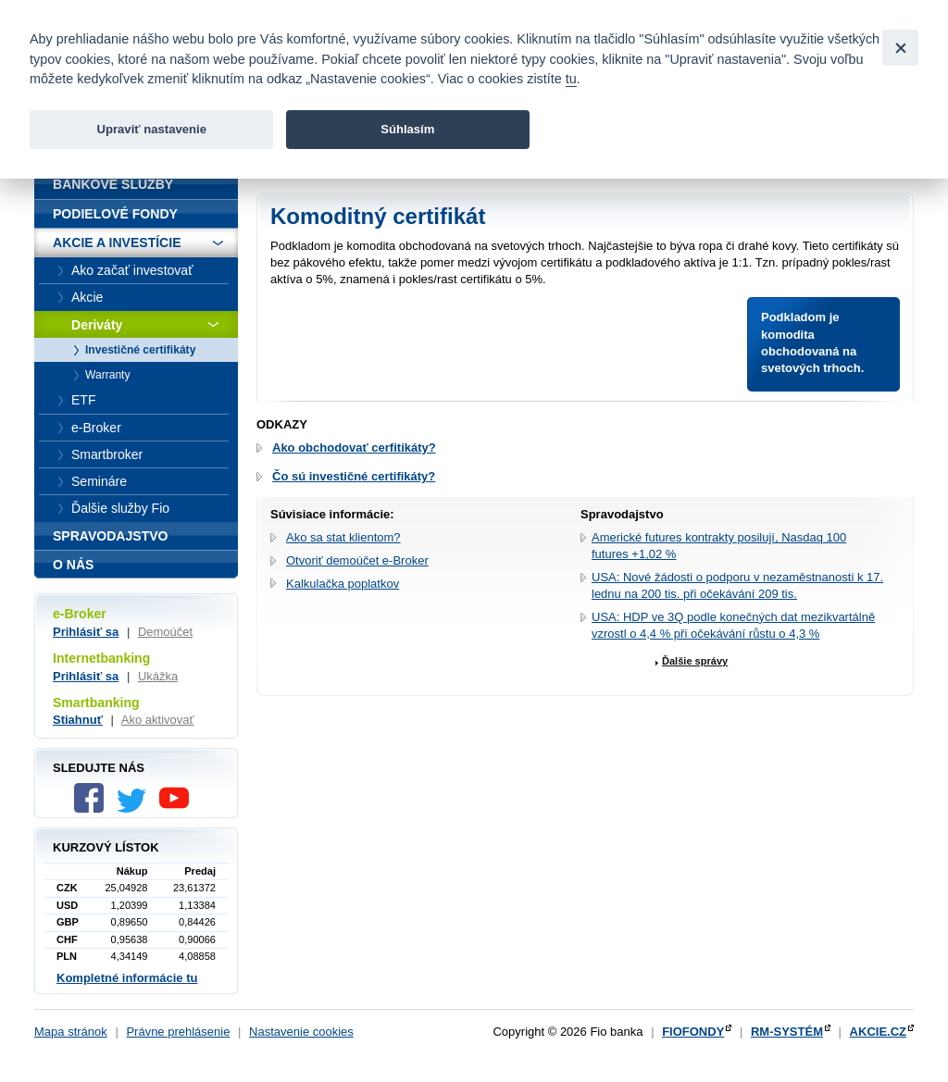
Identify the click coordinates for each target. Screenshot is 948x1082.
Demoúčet (165, 632)
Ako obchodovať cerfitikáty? (354, 447)
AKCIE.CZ (878, 1031)
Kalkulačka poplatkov (342, 584)
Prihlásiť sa (85, 632)
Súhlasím (407, 129)
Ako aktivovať (157, 720)
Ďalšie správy (695, 660)
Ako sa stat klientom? (343, 537)
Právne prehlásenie (178, 1031)
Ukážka (158, 676)
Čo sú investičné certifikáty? (353, 476)
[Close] (900, 48)
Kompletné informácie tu (126, 978)
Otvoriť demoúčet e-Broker (357, 560)
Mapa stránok (70, 1031)
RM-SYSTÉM (787, 1031)
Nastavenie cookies (301, 1031)
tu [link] (571, 78)
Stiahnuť (78, 720)
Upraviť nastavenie (151, 129)
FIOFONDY (693, 1031)
